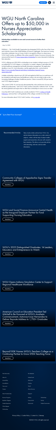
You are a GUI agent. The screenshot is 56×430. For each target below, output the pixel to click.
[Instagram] (15, 420)
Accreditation (5, 383)
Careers (4, 389)
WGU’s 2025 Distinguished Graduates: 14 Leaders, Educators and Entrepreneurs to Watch (28, 248)
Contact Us (34, 415)
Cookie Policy (26, 415)
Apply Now (43, 2)
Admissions (30, 380)
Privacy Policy (16, 415)
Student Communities (45, 403)
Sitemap (41, 415)
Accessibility (5, 380)
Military (29, 397)
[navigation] (54, 2)
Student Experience (7, 403)
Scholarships (5, 409)
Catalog (30, 383)
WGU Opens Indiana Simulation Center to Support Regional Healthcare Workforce (27, 283)
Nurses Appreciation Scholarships (25, 57)
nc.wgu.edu (36, 97)
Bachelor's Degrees (7, 400)
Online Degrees (6, 406)
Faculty (42, 400)
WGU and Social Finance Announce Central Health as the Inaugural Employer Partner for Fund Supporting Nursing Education (28, 212)
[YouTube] (18, 420)
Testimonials (30, 403)
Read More (8, 184)
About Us (4, 377)
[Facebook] (12, 420)
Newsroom (5, 386)
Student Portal (31, 377)
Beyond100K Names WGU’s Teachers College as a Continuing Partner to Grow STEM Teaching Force (28, 352)
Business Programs (6, 397)
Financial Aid (31, 400)
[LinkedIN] (8, 420)
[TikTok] (21, 420)
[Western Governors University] (7, 3)
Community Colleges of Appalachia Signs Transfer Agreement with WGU (27, 179)
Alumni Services (31, 389)
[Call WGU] (49, 2)
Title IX (29, 386)
